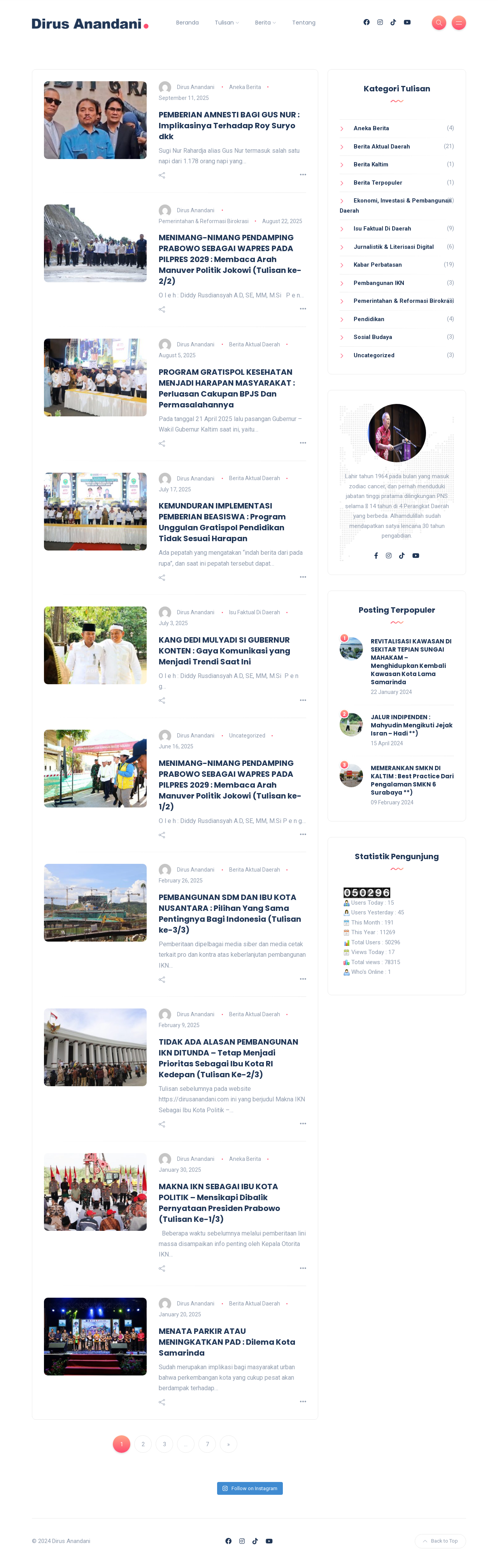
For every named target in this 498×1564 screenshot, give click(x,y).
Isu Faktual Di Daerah (254, 612)
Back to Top (440, 1541)
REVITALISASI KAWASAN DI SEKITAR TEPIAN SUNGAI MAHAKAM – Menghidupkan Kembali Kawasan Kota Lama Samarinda (411, 661)
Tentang (304, 22)
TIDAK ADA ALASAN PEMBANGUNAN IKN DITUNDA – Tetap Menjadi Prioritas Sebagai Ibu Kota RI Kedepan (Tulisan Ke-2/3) (228, 1058)
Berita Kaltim (371, 164)
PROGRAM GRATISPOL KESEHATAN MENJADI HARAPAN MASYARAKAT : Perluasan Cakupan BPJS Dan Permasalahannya (227, 388)
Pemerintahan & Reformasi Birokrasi (204, 221)
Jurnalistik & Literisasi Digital (394, 246)
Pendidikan (369, 319)
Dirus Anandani (195, 87)
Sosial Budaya (373, 337)
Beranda (187, 22)
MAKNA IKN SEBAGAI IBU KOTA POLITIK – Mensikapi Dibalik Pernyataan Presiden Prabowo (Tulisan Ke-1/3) (219, 1203)
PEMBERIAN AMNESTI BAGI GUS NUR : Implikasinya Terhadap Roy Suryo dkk (229, 125)
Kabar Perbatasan (378, 264)
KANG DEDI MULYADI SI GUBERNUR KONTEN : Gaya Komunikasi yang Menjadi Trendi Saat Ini (224, 650)
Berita (263, 22)
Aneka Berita (245, 87)
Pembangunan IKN (379, 283)
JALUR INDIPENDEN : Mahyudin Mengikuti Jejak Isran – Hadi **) (411, 725)
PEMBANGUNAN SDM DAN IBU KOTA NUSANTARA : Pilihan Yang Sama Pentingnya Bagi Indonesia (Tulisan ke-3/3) (230, 913)
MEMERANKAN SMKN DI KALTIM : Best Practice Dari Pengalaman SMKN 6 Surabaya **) (412, 780)
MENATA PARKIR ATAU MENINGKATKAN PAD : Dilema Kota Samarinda (227, 1342)
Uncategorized (247, 735)
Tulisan (224, 22)
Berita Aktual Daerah (254, 344)
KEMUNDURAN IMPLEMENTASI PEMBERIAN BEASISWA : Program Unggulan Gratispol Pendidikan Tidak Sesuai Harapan (222, 522)
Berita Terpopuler (378, 182)
